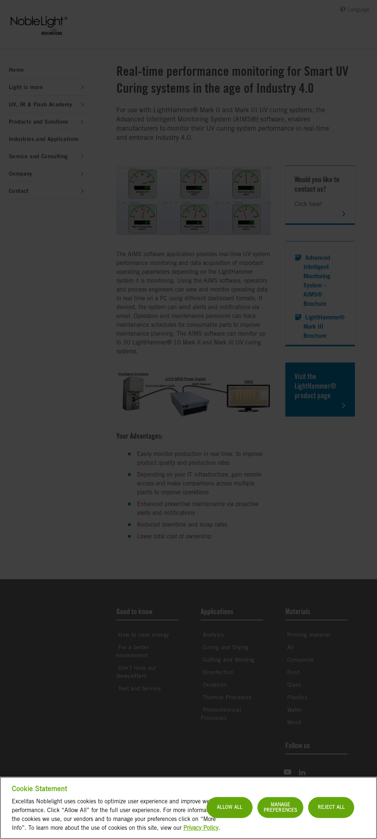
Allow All (229, 814)
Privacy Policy (200, 834)
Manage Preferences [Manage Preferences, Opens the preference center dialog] (280, 814)
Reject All (331, 814)
